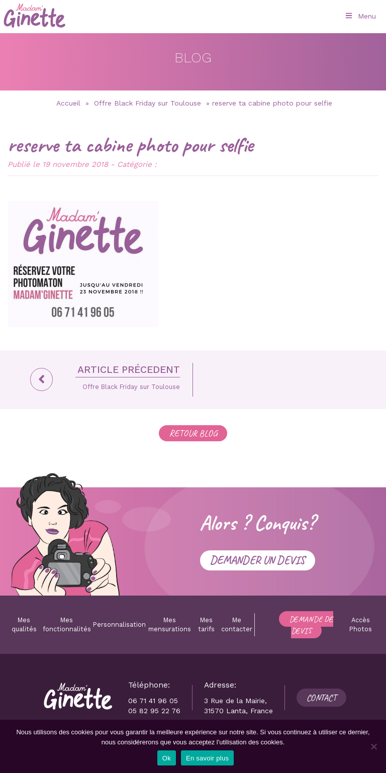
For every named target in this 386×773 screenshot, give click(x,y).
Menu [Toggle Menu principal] (360, 16)
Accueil (68, 103)
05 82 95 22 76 (154, 711)
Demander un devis (257, 560)
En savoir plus (207, 758)
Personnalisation (119, 624)
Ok (166, 758)
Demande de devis (311, 625)
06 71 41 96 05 (153, 701)
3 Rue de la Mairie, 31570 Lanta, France (238, 706)
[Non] (373, 746)
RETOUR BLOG (193, 433)
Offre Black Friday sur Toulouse (147, 103)
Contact (321, 697)
